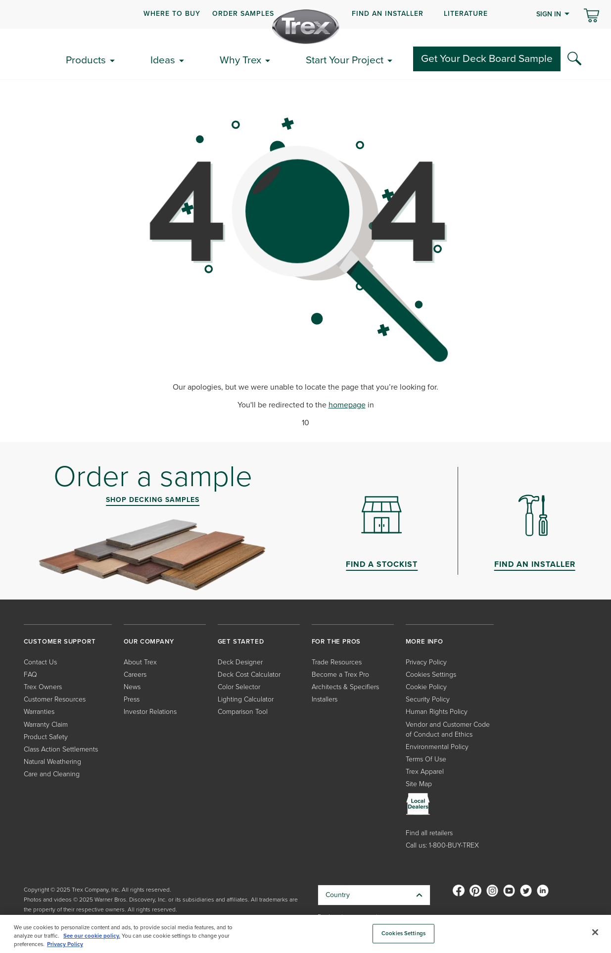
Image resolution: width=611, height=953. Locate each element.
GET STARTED (241, 641)
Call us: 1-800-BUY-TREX (442, 845)
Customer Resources (55, 699)
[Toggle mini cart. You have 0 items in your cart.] (591, 16)
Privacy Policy (426, 662)
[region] (305, 934)
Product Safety (46, 737)
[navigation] (305, 14)
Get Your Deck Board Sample (487, 58)
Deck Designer (240, 662)
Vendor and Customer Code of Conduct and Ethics (448, 729)
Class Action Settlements (61, 749)
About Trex (140, 662)
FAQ (30, 674)
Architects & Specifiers (345, 687)
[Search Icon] (574, 58)
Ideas (162, 59)
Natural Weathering (52, 761)
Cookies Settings (431, 674)
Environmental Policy (437, 747)
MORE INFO (424, 641)
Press (132, 699)
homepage (347, 404)
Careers (135, 674)
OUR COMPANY (149, 641)
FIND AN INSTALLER (387, 13)
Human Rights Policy (437, 711)
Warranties (39, 711)
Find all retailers (429, 833)
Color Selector (239, 687)
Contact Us (40, 662)
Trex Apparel (425, 771)
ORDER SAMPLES (243, 13)
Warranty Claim (46, 724)
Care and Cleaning (52, 774)
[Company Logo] (305, 26)
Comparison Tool (243, 711)
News (132, 687)
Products (86, 59)
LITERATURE (466, 13)
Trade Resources (337, 662)
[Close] (595, 932)
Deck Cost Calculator (249, 674)
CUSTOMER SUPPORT (60, 641)
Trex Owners (43, 687)
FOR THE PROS (336, 641)
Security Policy (428, 699)
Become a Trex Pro (340, 674)
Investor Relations (150, 711)
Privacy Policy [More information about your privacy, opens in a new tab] (65, 944)
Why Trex (240, 59)
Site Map (419, 784)
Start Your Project (344, 59)
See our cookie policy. (91, 936)
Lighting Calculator (246, 699)
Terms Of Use (426, 759)
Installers (324, 699)
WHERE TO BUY (171, 13)
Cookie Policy (426, 687)
